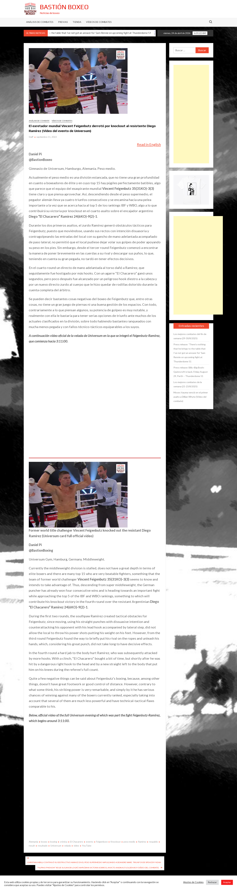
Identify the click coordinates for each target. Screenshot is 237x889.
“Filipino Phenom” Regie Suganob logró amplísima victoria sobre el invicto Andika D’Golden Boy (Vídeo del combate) (98, 867)
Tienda (77, 22)
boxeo (44, 841)
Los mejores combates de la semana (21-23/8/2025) (187, 384)
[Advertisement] (191, 114)
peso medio (129, 841)
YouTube (86, 845)
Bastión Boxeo (64, 7)
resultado (43, 845)
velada (67, 845)
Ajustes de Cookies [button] (193, 882)
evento (89, 841)
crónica (63, 841)
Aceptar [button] (227, 882)
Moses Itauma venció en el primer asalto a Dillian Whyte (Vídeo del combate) (190, 396)
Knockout (115, 841)
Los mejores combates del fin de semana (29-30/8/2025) (189, 336)
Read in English (149, 144)
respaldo (153, 841)
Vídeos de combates (99, 22)
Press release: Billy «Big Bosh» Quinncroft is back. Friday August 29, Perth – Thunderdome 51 (190, 371)
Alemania (33, 841)
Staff (31, 137)
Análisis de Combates (39, 22)
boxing (53, 841)
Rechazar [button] (212, 882)
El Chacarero (76, 841)
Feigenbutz (102, 841)
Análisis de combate (39, 121)
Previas (63, 22)
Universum (55, 845)
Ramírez (142, 841)
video (76, 845)
